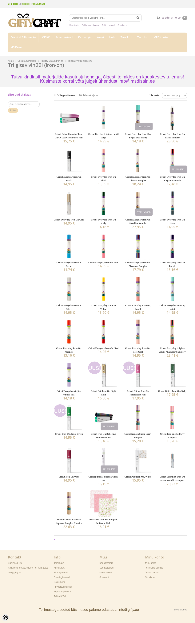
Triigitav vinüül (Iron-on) (52, 61)
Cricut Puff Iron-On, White (138, 476)
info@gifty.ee (14, 572)
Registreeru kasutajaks (33, 4)
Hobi (112, 37)
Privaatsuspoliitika (63, 586)
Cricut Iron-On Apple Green (69, 434)
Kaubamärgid (106, 563)
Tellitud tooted (108, 25)
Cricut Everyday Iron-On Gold (69, 219)
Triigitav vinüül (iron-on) (80, 61)
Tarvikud (126, 37)
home (11, 61)
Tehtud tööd (60, 596)
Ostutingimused (62, 577)
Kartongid (85, 37)
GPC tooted (161, 37)
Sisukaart (104, 577)
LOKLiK (45, 37)
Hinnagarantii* (61, 572)
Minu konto (74, 25)
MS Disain (16, 47)
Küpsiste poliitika (62, 591)
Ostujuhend (59, 582)
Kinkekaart (59, 567)
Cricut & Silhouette (23, 37)
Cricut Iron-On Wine (69, 476)
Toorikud (143, 37)
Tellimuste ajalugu (90, 25)
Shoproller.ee (180, 609)
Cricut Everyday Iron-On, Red (103, 348)
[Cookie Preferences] (5, 617)
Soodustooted (106, 567)
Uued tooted (105, 572)
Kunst (100, 37)
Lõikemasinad (64, 37)
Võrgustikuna (66, 95)
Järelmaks (59, 563)
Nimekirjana (90, 95)
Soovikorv (122, 25)
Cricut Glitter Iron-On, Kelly (172, 391)
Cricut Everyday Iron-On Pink (103, 262)
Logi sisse (13, 4)
